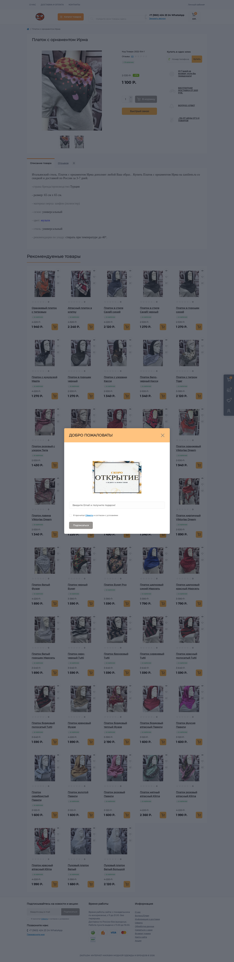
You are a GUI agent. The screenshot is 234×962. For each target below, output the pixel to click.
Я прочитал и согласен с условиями (95, 515)
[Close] (163, 435)
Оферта (89, 515)
